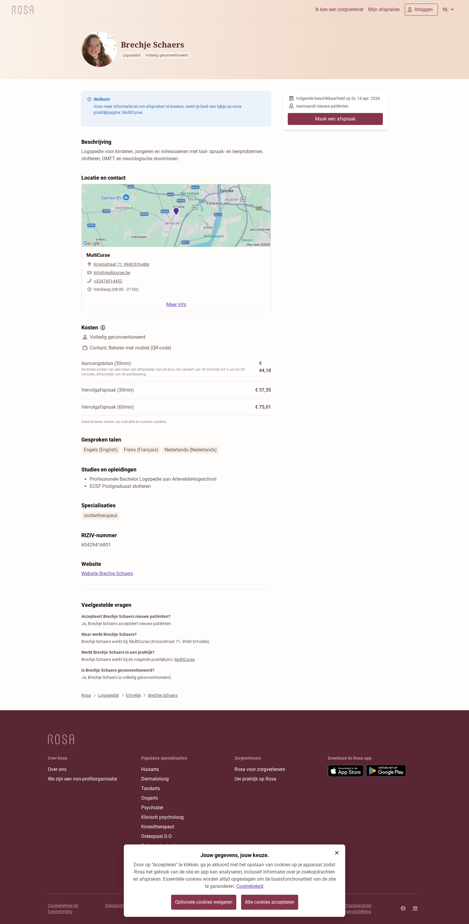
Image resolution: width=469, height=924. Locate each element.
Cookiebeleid (249, 886)
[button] (336, 852)
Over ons (57, 769)
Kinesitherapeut (157, 827)
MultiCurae (184, 659)
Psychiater (152, 807)
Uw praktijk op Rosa (255, 779)
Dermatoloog (155, 779)
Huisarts (150, 769)
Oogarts (149, 798)
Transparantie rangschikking (358, 908)
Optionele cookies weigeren (203, 902)
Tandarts (150, 788)
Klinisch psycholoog (162, 817)
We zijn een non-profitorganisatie (82, 779)
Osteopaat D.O (156, 836)
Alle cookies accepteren (269, 902)
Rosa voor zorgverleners (259, 769)
